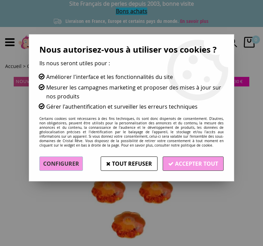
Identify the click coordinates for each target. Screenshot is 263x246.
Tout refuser (129, 163)
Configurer (61, 163)
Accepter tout (193, 163)
